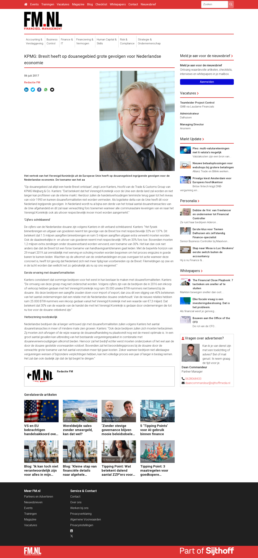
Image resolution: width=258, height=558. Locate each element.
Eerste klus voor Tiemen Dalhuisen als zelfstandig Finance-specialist (209, 233)
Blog (90, 4)
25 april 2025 (71, 419)
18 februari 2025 (150, 419)
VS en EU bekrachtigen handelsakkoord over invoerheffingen (40, 430)
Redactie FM (32, 82)
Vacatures (63, 4)
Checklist (101, 4)
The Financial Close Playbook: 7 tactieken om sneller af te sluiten (213, 284)
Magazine (78, 4)
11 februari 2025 (73, 460)
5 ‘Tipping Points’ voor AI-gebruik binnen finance (154, 430)
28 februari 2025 (112, 419)
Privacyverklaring (81, 513)
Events (34, 4)
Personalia (188, 201)
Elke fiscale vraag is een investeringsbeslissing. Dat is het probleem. (211, 303)
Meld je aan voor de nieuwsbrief (205, 56)
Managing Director (192, 124)
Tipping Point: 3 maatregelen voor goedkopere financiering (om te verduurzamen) (155, 470)
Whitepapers (118, 4)
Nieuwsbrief (148, 4)
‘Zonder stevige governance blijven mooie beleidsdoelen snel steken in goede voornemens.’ (118, 430)
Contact (133, 4)
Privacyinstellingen (81, 525)
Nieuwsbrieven (33, 502)
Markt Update (190, 139)
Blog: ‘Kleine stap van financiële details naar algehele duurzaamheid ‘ (80, 470)
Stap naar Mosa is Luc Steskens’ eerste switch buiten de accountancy (213, 252)
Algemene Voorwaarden (85, 519)
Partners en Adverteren (38, 496)
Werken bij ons (79, 508)
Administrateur (189, 113)
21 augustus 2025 (35, 419)
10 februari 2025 (112, 460)
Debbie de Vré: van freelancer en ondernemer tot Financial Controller (212, 214)
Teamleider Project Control (197, 102)
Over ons (76, 502)
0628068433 (193, 378)
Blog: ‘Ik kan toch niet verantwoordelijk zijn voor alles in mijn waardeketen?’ (41, 470)
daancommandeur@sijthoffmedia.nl (207, 383)
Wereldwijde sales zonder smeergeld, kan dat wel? (78, 430)
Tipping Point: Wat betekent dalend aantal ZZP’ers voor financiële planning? (118, 470)
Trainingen (47, 4)
